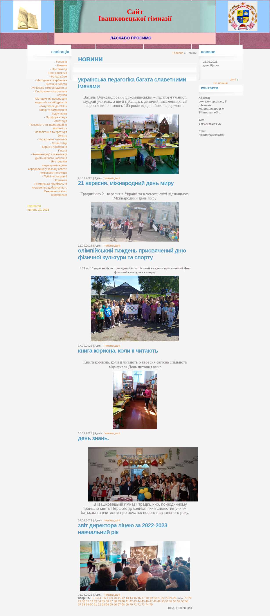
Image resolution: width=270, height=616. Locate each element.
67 (119, 604)
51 (166, 601)
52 (170, 601)
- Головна (60, 61)
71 (135, 604)
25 (174, 598)
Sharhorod (34, 206)
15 (135, 598)
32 (91, 601)
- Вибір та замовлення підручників (52, 111)
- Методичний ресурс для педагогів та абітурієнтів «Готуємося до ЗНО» (50, 102)
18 (147, 598)
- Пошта (61, 150)
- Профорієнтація (55, 117)
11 (119, 598)
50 (162, 601)
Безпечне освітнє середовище (55, 193)
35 (103, 601)
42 (131, 601)
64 (107, 604)
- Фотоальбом (58, 76)
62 (99, 604)
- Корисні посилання (53, 146)
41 (127, 601)
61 (95, 604)
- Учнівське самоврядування (48, 87)
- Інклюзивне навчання (52, 139)
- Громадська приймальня (50, 183)
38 (115, 601)
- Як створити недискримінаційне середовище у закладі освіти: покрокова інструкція (47, 167)
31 (87, 601)
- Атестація (59, 121)
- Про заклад (58, 69)
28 (189, 598)
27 (185, 598)
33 (95, 601)
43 (135, 601)
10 (115, 598)
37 (111, 601)
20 (155, 598)
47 (151, 601)
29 (79, 601)
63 (103, 604)
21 (158, 598)
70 (131, 604)
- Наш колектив (57, 72)
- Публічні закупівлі (54, 176)
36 (107, 601)
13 (127, 598)
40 (123, 601)
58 (83, 604)
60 (91, 604)
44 (138, 601)
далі (233, 79)
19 (151, 598)
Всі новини (221, 83)
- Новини (61, 65)
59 (87, 604)
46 (147, 601)
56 (186, 601)
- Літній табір (58, 143)
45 (143, 601)
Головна (178, 53)
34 (99, 601)
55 (182, 601)
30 (83, 601)
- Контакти (60, 180)
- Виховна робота (55, 84)
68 (123, 604)
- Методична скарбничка (51, 80)
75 (151, 604)
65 (111, 604)
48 (155, 601)
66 (115, 604)
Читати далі (112, 178)
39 (119, 601)
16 (139, 598)
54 (178, 601)
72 (138, 604)
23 (166, 598)
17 (143, 598)
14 (131, 598)
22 (162, 598)
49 (158, 601)
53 (174, 601)
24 (170, 598)
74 (147, 604)
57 (79, 604)
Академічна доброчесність (49, 187)
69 (127, 604)
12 (123, 598)
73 (143, 604)
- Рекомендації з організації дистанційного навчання (49, 156)
